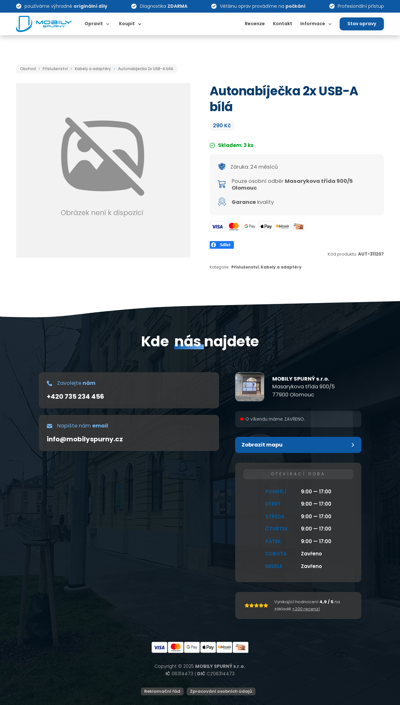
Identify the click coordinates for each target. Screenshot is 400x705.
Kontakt (282, 23)
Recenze (255, 23)
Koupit (127, 23)
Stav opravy (361, 23)
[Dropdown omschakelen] (107, 24)
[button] (298, 445)
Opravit (94, 23)
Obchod (28, 68)
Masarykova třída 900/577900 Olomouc (303, 390)
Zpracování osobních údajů (221, 691)
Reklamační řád (162, 691)
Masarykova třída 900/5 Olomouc (292, 184)
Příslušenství (55, 68)
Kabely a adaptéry (93, 68)
